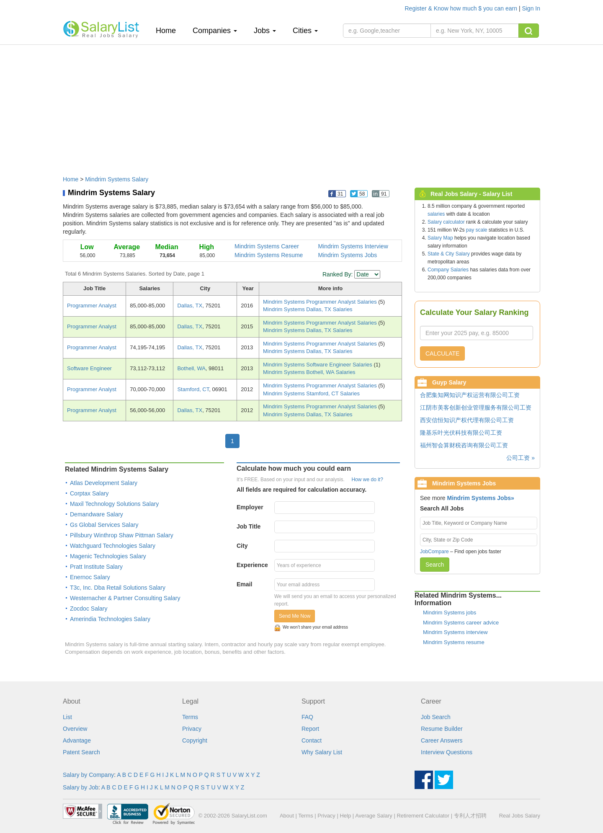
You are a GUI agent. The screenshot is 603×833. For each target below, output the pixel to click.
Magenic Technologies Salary (108, 556)
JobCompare (434, 551)
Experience (252, 565)
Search (434, 564)
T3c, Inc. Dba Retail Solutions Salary (117, 587)
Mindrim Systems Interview (353, 246)
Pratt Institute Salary (96, 566)
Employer (250, 507)
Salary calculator (446, 222)
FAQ (307, 717)
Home (169, 30)
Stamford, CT (193, 389)
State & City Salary (449, 254)
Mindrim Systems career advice (461, 622)
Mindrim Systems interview (455, 632)
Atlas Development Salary (103, 483)
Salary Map (440, 238)
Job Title (248, 526)
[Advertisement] (301, 106)
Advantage (77, 740)
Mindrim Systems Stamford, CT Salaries (311, 393)
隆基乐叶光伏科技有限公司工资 (461, 432)
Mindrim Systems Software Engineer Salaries (318, 364)
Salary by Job (80, 787)
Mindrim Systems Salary (116, 179)
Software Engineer (89, 368)
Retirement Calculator (423, 815)
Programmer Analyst (91, 305)
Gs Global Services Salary (104, 524)
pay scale (476, 230)
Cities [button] (305, 30)
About (287, 815)
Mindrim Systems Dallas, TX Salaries (308, 309)
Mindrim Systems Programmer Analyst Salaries (320, 302)
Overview (75, 728)
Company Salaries (448, 270)
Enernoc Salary (90, 577)
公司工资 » (520, 457)
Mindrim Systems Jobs (347, 255)
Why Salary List (322, 752)
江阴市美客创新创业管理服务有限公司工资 (475, 407)
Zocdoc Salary (88, 608)
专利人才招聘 (470, 815)
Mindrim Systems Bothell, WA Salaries (309, 372)
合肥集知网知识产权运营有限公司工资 (470, 395)
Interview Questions (446, 752)
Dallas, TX (189, 305)
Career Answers (442, 740)
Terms (190, 717)
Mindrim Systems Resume (268, 255)
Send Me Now (294, 616)
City (242, 545)
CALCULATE (442, 353)
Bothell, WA (191, 368)
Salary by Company (88, 774)
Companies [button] (215, 30)
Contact (312, 740)
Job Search (436, 717)
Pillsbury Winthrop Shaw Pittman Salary (121, 535)
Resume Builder (442, 728)
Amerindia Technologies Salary (110, 619)
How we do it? (367, 479)
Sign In (531, 8)
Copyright (194, 740)
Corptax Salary (89, 493)
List (67, 717)
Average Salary (373, 815)
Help (345, 815)
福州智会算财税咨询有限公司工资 (464, 445)
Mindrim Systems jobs (449, 612)
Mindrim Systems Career (266, 246)
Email (244, 584)
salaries (436, 214)
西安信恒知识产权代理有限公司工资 (467, 420)
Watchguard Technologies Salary (112, 545)
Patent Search (81, 752)
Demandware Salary (96, 514)
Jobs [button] (265, 30)
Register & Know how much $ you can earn (462, 8)
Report (310, 728)
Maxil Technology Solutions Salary (114, 503)
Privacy (191, 728)
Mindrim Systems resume (453, 642)
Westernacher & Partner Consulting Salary (125, 598)
